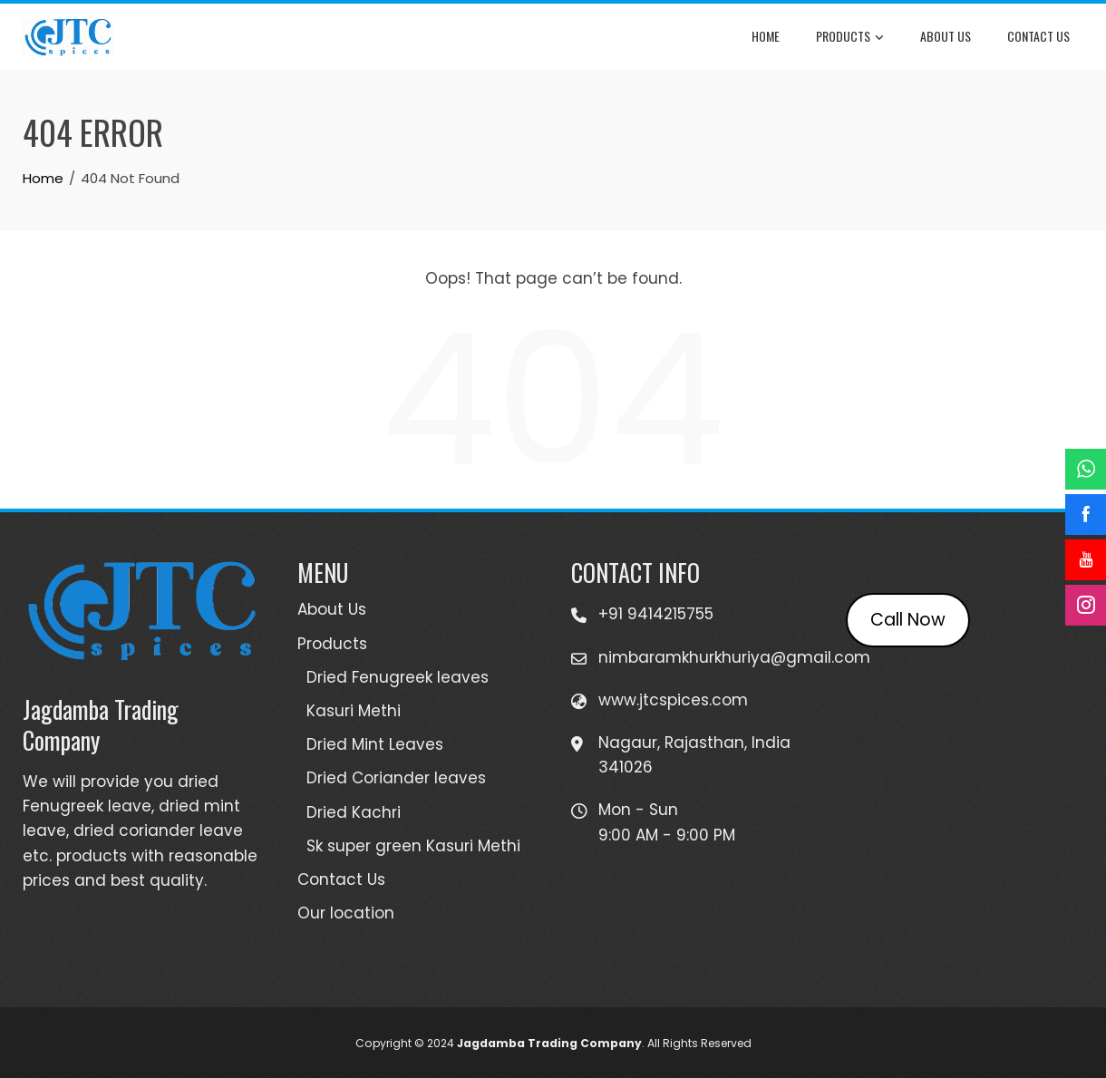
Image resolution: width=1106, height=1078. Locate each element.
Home (766, 35)
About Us (945, 35)
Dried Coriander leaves (396, 778)
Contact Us (1038, 35)
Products (850, 37)
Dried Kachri (353, 812)
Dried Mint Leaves (374, 744)
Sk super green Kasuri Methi (413, 846)
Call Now (908, 619)
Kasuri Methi (353, 711)
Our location (345, 913)
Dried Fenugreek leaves (397, 677)
